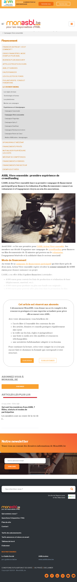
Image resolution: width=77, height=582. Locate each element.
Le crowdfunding (11, 87)
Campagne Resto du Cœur (13, 133)
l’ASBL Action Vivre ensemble (50, 246)
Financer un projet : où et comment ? (14, 48)
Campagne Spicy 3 (11, 122)
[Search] (38, 489)
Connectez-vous (46, 4)
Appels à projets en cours (14, 64)
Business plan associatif (14, 60)
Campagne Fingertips (12, 118)
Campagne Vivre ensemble (14, 115)
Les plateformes (9, 99)
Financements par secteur (15, 165)
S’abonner (27, 360)
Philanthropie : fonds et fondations (14, 81)
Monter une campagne (11, 103)
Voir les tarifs (47, 360)
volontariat (57, 252)
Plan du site (6, 522)
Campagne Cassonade (12, 111)
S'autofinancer (10, 72)
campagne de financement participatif (33, 264)
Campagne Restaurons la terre (15, 130)
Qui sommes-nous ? (9, 514)
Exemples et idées (11, 169)
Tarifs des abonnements (11, 533)
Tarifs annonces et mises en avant (15, 537)
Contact (5, 526)
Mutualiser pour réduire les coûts (14, 152)
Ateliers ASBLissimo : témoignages (16, 137)
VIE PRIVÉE (38, 568)
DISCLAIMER (48, 568)
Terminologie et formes (11, 96)
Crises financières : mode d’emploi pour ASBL (14, 55)
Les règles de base (10, 92)
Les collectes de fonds (13, 76)
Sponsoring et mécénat (13, 142)
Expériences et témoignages (14, 107)
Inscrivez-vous (63, 4)
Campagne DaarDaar (12, 126)
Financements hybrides (13, 161)
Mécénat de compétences (14, 157)
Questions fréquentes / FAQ (13, 518)
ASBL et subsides (10, 68)
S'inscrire (12, 466)
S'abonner (20, 386)
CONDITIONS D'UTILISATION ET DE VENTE (17, 568)
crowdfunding (55, 249)
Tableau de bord (8, 541)
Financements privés (12, 147)
